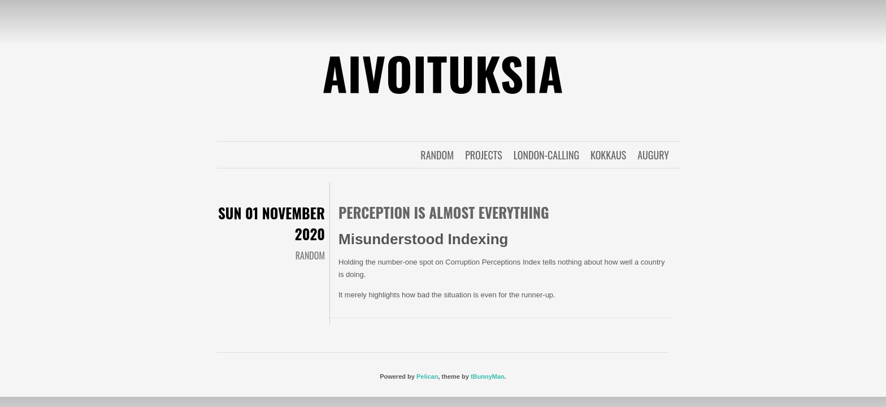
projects (483, 155)
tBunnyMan (488, 376)
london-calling (546, 155)
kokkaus (608, 155)
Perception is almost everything (443, 212)
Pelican (427, 376)
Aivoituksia (442, 73)
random (437, 155)
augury (653, 155)
